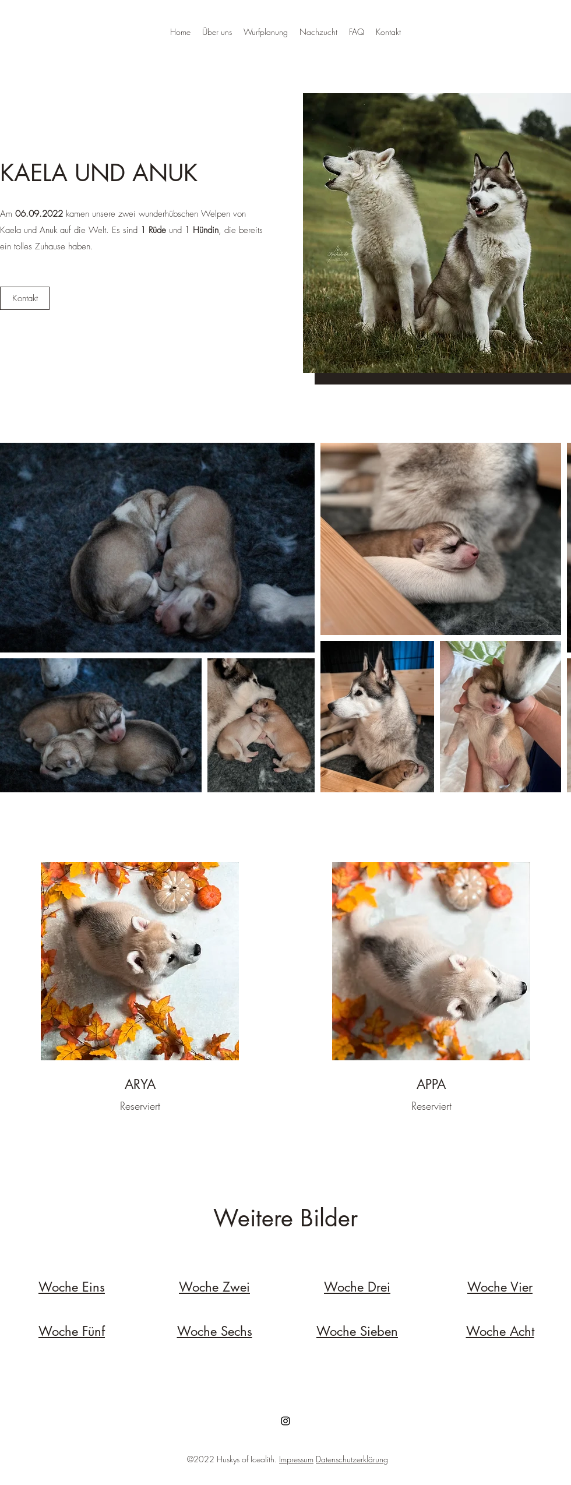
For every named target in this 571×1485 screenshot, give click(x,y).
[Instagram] (285, 1421)
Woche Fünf (71, 1331)
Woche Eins (71, 1287)
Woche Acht (500, 1331)
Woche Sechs (214, 1331)
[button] (25, 298)
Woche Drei (357, 1287)
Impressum (296, 1459)
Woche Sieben (357, 1331)
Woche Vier (500, 1287)
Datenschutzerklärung (352, 1459)
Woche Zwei (214, 1287)
